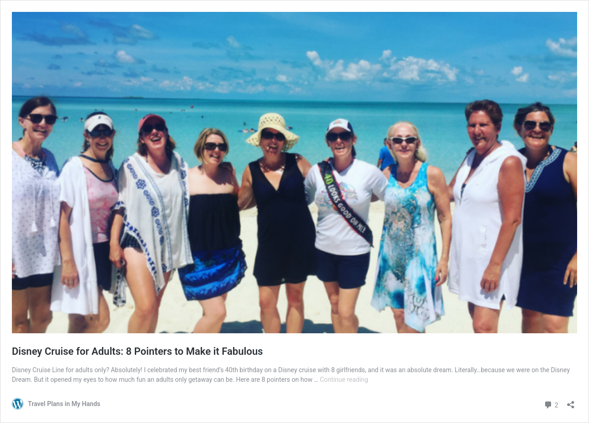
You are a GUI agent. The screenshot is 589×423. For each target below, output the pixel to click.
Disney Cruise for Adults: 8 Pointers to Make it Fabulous (137, 351)
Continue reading (344, 379)
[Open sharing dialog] (570, 402)
